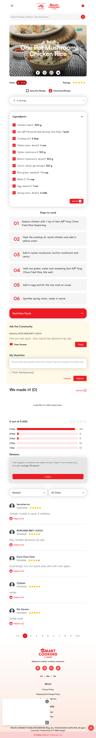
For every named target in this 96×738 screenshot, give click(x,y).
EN (41, 676)
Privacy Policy (48, 689)
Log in (48, 476)
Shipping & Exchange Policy (48, 694)
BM (47, 676)
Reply (80, 344)
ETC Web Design (58, 730)
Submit (80, 378)
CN (54, 676)
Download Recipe (59, 91)
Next (78, 636)
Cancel (67, 378)
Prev (18, 636)
